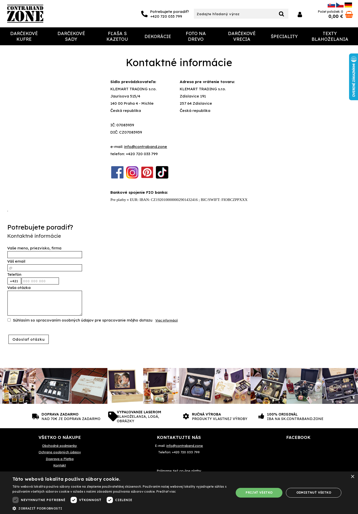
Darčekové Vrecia (242, 36)
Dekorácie (157, 36)
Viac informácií (166, 320)
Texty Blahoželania (330, 36)
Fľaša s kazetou (117, 36)
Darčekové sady (71, 36)
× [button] (352, 477)
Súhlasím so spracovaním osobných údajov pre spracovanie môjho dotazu (82, 320)
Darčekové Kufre (24, 36)
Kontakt (59, 465)
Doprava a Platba (60, 459)
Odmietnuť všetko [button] (313, 492)
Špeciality (284, 36)
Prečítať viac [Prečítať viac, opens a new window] (166, 491)
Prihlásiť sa (300, 14)
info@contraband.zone (145, 146)
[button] (119, 508)
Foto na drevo (196, 36)
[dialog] (179, 492)
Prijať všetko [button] (259, 492)
